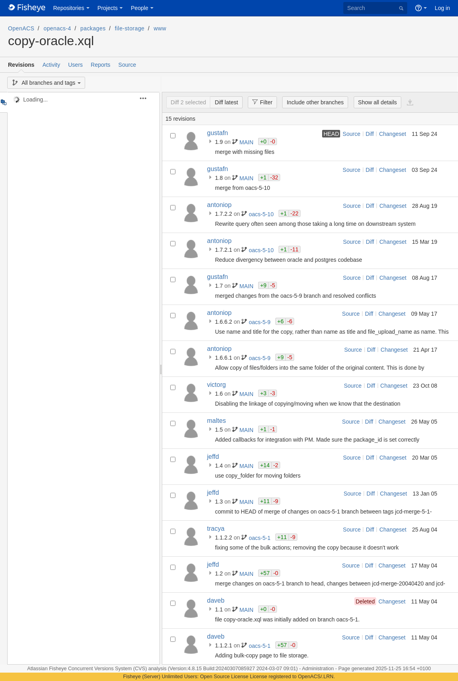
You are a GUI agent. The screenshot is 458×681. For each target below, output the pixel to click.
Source (127, 65)
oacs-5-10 (262, 214)
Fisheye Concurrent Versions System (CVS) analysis (108, 668)
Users (75, 65)
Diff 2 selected (188, 102)
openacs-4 (57, 28)
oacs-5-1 (260, 538)
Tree (3, 102)
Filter (260, 102)
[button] (147, 98)
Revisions (21, 65)
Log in (442, 8)
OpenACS (21, 28)
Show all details (377, 102)
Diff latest (226, 102)
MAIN (247, 142)
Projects (108, 8)
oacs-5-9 (260, 322)
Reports (100, 65)
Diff (370, 134)
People (139, 8)
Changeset (392, 134)
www (160, 28)
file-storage (129, 28)
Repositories (68, 8)
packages (93, 28)
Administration (318, 668)
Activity (51, 65)
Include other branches (315, 102)
